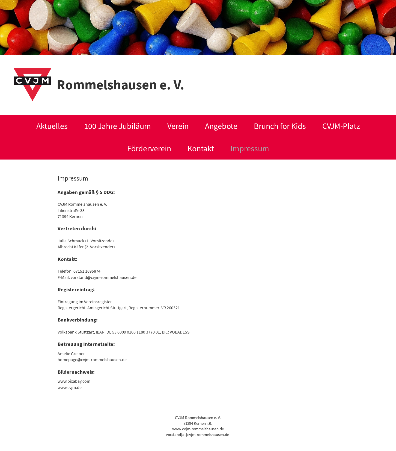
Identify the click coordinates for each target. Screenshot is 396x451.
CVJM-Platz (341, 126)
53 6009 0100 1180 (128, 332)
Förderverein (149, 148)
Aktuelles (52, 126)
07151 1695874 (86, 271)
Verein (178, 126)
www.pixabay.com (74, 381)
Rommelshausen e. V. (120, 85)
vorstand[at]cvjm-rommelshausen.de (197, 434)
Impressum (249, 148)
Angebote (221, 126)
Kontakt (200, 148)
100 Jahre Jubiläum (117, 126)
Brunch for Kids (280, 126)
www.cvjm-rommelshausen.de (198, 428)
